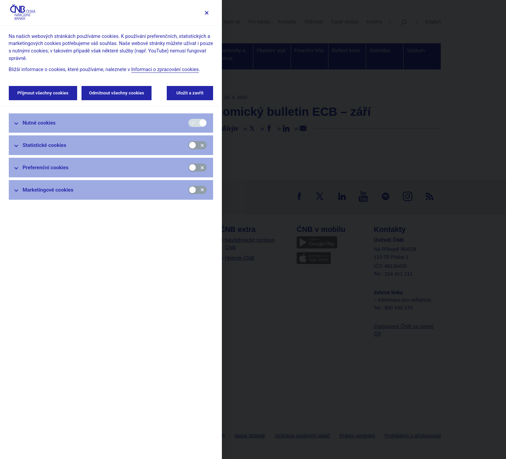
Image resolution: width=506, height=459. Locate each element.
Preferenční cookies (46, 168)
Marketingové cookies (48, 190)
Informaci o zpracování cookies (165, 69)
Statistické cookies (44, 145)
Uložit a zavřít (190, 92)
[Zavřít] (206, 12)
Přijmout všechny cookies (43, 92)
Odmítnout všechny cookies (116, 92)
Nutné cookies (39, 123)
